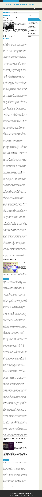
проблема (18, 184)
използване (22, 321)
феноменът (22, 244)
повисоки (25, 161)
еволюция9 (20, 308)
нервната (18, 141)
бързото (14, 51)
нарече (4, 352)
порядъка (10, 167)
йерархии (7, 328)
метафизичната (9, 345)
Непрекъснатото (13, 475)
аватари (4, 43)
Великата (23, 52)
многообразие (23, 346)
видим (7, 290)
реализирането (20, 199)
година (17, 68)
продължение (9, 186)
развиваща (4, 398)
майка (21, 115)
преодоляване (18, 386)
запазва (9, 87)
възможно (11, 295)
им (3, 96)
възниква (24, 295)
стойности (15, 414)
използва (18, 321)
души (6, 77)
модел (16, 122)
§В (9, 281)
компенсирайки (14, 107)
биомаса (18, 286)
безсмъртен (5, 45)
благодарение (5, 287)
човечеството (10, 254)
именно (11, 96)
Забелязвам (12, 84)
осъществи (25, 155)
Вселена (7, 294)
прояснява (14, 191)
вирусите (20, 290)
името (14, 96)
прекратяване (10, 386)
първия (20, 193)
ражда (4, 196)
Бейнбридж (9, 46)
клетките (12, 333)
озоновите (24, 476)
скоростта (6, 215)
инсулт (22, 97)
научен (25, 132)
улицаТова (22, 423)
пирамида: (4, 376)
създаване (25, 225)
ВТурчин (23, 58)
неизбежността (13, 354)
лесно (11, 339)
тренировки (18, 237)
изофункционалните (14, 94)
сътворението (15, 417)
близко (4, 50)
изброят (10, 90)
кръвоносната (9, 113)
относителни (19, 373)
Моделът (14, 347)
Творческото (8, 421)
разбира (6, 196)
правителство (7, 383)
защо (6, 88)
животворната (17, 83)
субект (23, 414)
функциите (7, 248)
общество (24, 363)
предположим (22, 384)
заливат (24, 85)
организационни (20, 152)
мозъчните (15, 123)
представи (16, 385)
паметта (10, 160)
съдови (19, 225)
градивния (22, 300)
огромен (25, 148)
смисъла (25, 410)
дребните (9, 76)
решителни (12, 481)
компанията (9, 107)
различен (4, 197)
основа (12, 154)
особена (14, 155)
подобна (7, 164)
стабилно (16, 482)
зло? (6, 319)
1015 (21, 40)
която (23, 110)
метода (16, 345)
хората (7, 430)
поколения (18, 378)
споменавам (23, 218)
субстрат (4, 224)
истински (9, 101)
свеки (10, 209)
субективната (25, 223)
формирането (14, 247)
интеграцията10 (5, 326)
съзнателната (19, 416)
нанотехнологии (11, 128)
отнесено (15, 373)
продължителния (19, 186)
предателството (20, 172)
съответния (17, 229)
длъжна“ (22, 303)
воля (17, 57)
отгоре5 (19, 372)
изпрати (22, 94)
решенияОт (21, 203)
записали (11, 87)
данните (6, 70)
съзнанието (11, 228)
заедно (22, 85)
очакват (4, 160)
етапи (5, 82)
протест (8, 395)
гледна (25, 299)
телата (17, 421)
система (24, 408)
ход (3, 430)
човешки (15, 434)
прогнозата (4, 186)
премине (13, 386)
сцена (7, 415)
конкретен (18, 108)
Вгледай (12, 52)
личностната (5, 340)
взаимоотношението (18, 289)
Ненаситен (4, 140)
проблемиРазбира (9, 185)
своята (18, 210)
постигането (18, 168)
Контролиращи (14, 335)
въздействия (5, 59)
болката (13, 50)
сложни (26, 215)
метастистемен (15, 344)
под (16, 377)
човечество (23, 433)
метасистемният (10, 344)
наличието (20, 127)
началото (4, 134)
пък (13, 193)
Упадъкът (15, 424)
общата (13, 363)
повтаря (10, 377)
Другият (20, 306)
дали (3, 70)
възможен (4, 295)
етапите (8, 82)
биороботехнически (11, 49)
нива (23, 358)
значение (10, 89)
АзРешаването (25, 43)
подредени (11, 164)
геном (25, 65)
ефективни (12, 82)
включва (16, 56)
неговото (6, 139)
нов (10, 359)
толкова (11, 422)
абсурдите (16, 462)
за (9, 84)
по (10, 161)
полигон (10, 166)
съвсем (17, 415)
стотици (16, 222)
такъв (24, 232)
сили (23, 212)
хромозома (15, 430)
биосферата (21, 286)
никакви (25, 475)
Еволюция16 (16, 308)
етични (18, 313)
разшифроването (5, 199)
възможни (22, 59)
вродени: (24, 293)
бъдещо (9, 51)
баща (15, 44)
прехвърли (4, 179)
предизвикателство (6, 173)
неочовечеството (20, 140)
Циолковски (20, 251)
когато (14, 104)
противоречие (5, 396)
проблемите (14, 185)
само (13, 205)
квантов (4, 103)
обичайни (10, 476)
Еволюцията (24, 308)
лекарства (13, 114)
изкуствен (22, 91)
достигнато (22, 75)
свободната (24, 404)
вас (9, 52)
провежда (14, 391)
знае (8, 319)
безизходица (5, 463)
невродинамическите (6, 136)
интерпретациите (12, 327)
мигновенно (22, 119)
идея (25, 89)
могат (13, 122)
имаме (7, 96)
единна (13, 78)
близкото (7, 50)
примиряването (24, 180)
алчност (20, 462)
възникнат (15, 296)
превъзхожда (8, 172)
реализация (12, 199)
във (25, 58)
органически (16, 153)
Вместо (19, 463)
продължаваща (17, 392)
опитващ (17, 366)
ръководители (5, 205)
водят (9, 293)
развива (13, 196)
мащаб (24, 341)
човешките (18, 434)
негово (4, 139)
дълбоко (11, 77)
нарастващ (17, 474)
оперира (12, 151)
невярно (12, 353)
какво (24, 101)
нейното (19, 139)
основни (11, 371)
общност (15, 148)
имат (9, 96)
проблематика (22, 184)
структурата (8, 223)
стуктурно (14, 223)
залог (4, 87)
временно (24, 57)
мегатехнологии (12, 117)
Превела (23, 171)
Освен (4, 154)
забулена (18, 315)
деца (3, 72)
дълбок (9, 77)
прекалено (4, 177)
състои (5, 230)
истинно (25, 327)
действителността (5, 303)
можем (4, 123)
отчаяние (4, 477)
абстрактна (13, 281)
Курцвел (25, 113)
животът (11, 315)
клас (3, 104)
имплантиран (17, 96)
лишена (9, 115)
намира (4, 128)
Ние (3, 359)
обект (24, 360)
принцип (12, 390)
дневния (25, 303)
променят (11, 480)
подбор (18, 377)
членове (12, 433)
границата (9, 69)
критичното (5, 113)
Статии (5, 40)
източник (16, 322)
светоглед (11, 404)
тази (14, 232)
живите (9, 83)
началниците (20, 133)
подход (4, 165)
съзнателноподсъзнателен (18, 228)
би (20, 46)
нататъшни (13, 132)
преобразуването (17, 177)
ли (15, 114)
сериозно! (11, 212)
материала (13, 341)
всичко (10, 58)
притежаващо (21, 183)
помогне (17, 166)
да (18, 69)
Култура (16, 113)
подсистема (19, 164)
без (17, 44)
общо (17, 364)
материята (20, 341)
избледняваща (20, 320)
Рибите (14, 204)
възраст (23, 296)
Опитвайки (13, 366)
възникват (8, 296)
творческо (4, 421)
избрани (4, 321)
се (13, 211)
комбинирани (12, 334)
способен (7, 219)
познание (24, 165)
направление (17, 128)
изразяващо (8, 322)
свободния (4, 405)
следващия (14, 215)
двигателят (13, 302)
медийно (19, 117)
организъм (12, 153)
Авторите (9, 43)
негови (21, 353)
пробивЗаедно (8, 184)
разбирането (21, 480)
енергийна (12, 81)
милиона (25, 119)
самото (18, 403)
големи (22, 68)
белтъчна (16, 46)
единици (9, 309)
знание (17, 319)
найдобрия (16, 127)
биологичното (5, 49)
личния (17, 473)
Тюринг (18, 238)
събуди (8, 225)
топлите (24, 236)
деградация (22, 70)
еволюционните (21, 77)
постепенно (11, 168)
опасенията (4, 151)
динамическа (21, 72)
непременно (19, 357)
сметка (8, 217)
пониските (12, 379)
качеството (25, 102)
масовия (10, 116)
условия (16, 242)
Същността (4, 232)
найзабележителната (12, 474)
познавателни (21, 165)
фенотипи (12, 427)
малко (23, 115)
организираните (19, 369)
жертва (26, 82)
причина (25, 183)
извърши (7, 321)
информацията (5, 101)
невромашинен (18, 136)
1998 (23, 40)
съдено (19, 415)
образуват (8, 363)
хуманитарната (8, 250)
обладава (8, 147)
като (17, 102)
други (16, 76)
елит (6, 468)
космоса (21, 110)
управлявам (4, 242)
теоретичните (16, 235)
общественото (20, 363)
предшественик (5, 386)
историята (17, 101)
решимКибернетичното (8, 204)
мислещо (25, 120)
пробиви (12, 184)
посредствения (21, 167)
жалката (14, 468)
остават (20, 155)
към (5, 114)
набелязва (4, 126)
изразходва (21, 470)
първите (17, 193)
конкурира (23, 334)
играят (9, 320)
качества (19, 102)
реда (21, 200)
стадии (4, 414)
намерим (4, 351)
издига (10, 321)
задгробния (9, 85)
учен (14, 243)
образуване (5, 363)
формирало (10, 247)
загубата (24, 84)
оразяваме (9, 152)
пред (17, 172)
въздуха (4, 464)
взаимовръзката (17, 55)
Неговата (18, 353)
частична (4, 433)
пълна (15, 193)
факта (20, 243)
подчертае (13, 165)
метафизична (5, 345)
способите (10, 219)
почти (13, 171)
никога (6, 359)
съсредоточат (5, 417)
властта (16, 463)
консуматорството (14, 109)
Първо (23, 193)
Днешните (6, 305)
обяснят (19, 364)
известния (16, 90)
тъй (4, 423)
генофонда (21, 299)
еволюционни (16, 307)
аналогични (7, 282)
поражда (9, 479)
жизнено (14, 315)
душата (24, 306)
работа (22, 396)
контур (26, 109)
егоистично (8, 78)
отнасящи (12, 373)
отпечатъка (8, 159)
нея (26, 142)
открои (14, 158)
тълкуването (7, 423)
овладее (22, 364)
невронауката (23, 136)
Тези (12, 421)
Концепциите (23, 335)
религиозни (17, 402)
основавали (18, 154)
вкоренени (8, 57)
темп (13, 483)
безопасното (20, 44)
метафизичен (24, 344)
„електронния (15, 40)
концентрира (9, 110)
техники (25, 235)
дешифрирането (7, 72)
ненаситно (8, 140)
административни (17, 43)
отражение (12, 159)
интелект (4, 327)
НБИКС (19, 134)
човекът (6, 254)
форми (7, 247)
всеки (5, 58)
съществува (8, 231)
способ (4, 219)
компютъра (4, 108)
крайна (7, 338)
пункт (11, 193)
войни (16, 57)
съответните (13, 229)
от (26, 476)
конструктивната (5, 335)
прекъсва (8, 177)
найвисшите (13, 350)
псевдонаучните (5, 192)
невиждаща (13, 135)
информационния (17, 100)
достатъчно (4, 75)
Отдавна (21, 372)
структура (4, 223)
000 (17, 40)
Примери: (16, 389)
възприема (4, 62)
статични (12, 414)
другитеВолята (19, 76)
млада (6, 346)
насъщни (7, 132)
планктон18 (11, 376)
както (26, 101)
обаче (18, 360)
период (17, 160)
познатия (11, 378)
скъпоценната (18, 409)
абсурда (13, 462)
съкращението (24, 228)
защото (24, 318)
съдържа (21, 225)
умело (5, 241)
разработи (22, 197)
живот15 (16, 314)
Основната (4, 155)
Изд (6, 91)
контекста (19, 109)
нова (12, 359)
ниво (25, 358)
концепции (19, 335)
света (20, 403)
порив (4, 167)
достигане (10, 75)
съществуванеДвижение (18, 231)
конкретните (22, 108)
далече (20, 301)
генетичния (22, 65)
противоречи (15, 190)
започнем (7, 318)
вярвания (23, 64)
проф (18, 190)
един (11, 78)
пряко (22, 191)
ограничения (9, 365)
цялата (25, 251)
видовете (12, 290)
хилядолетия (19, 249)
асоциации (17, 282)
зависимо (15, 84)
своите (11, 210)
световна (23, 403)
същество (4, 231)
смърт (12, 217)
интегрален (25, 97)
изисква (11, 91)
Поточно (8, 171)
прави (4, 383)
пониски (9, 379)
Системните (14, 409)
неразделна (23, 357)
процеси (4, 191)
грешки (7, 301)
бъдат (26, 50)
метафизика (19, 344)
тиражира (14, 236)
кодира (18, 104)
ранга (9, 199)
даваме (22, 69)
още (6, 160)
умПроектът (11, 241)
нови (6, 145)
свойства (13, 210)
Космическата (9, 337)
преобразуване (12, 177)
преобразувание (22, 177)
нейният (16, 139)
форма (13, 428)
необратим (8, 475)
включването (20, 56)
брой (19, 50)
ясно (7, 256)
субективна (20, 223)
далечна (22, 301)
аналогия (11, 282)
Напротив (4, 129)
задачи (6, 85)
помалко (4, 479)
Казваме (22, 328)
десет (16, 303)
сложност (10, 216)
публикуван (8, 193)
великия (7, 53)
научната (4, 133)
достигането (15, 75)
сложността (14, 216)
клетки (9, 333)
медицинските (23, 117)
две (8, 70)
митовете (9, 121)
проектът (9, 187)
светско (16, 209)
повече (19, 161)
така (15, 232)
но (9, 359)
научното (12, 133)
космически (13, 337)
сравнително (22, 219)
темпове (8, 235)
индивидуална (10, 97)
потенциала (15, 382)
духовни (4, 77)
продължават (13, 392)
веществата (17, 288)
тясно (16, 423)
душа (22, 306)
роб (15, 204)
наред (14, 129)
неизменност (22, 354)
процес (21, 190)
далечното (25, 301)
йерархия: (14, 328)
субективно (4, 415)
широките (15, 435)
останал (20, 371)
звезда (26, 318)
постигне (22, 168)
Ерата (18, 81)
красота (10, 338)
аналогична (12, 44)
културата (19, 113)
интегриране (15, 326)
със (3, 230)
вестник (16, 53)
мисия (16, 120)
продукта (9, 392)
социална (4, 218)
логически (12, 340)
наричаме (16, 129)
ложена (15, 340)
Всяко (18, 58)
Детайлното (19, 303)
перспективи (24, 160)
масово (13, 116)
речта (23, 402)
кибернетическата (10, 331)
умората (8, 241)
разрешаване (13, 198)
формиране (22, 428)
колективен (4, 334)
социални (11, 218)
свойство (12, 405)
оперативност (9, 151)
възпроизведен (18, 62)
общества (16, 363)
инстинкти (19, 97)
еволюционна (12, 307)
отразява (15, 159)
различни (7, 197)
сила (18, 212)
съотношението (22, 229)
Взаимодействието (6, 289)
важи (19, 51)
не (21, 134)
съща (16, 230)
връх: (26, 293)
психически (17, 192)
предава (19, 383)
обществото (5, 148)
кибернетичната (5, 332)
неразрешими (14, 141)
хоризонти (25, 249)
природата (7, 183)
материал (9, 341)
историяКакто (13, 101)
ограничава (5, 365)
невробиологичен (18, 135)
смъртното (8, 411)
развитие (16, 196)
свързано (7, 211)
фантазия (4, 244)
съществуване (12, 231)
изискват (14, 91)
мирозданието (23, 345)
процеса (23, 190)
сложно (7, 216)
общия (12, 364)
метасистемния (5, 344)
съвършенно (16, 225)
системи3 (10, 409)
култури (7, 339)
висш (11, 56)
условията (18, 242)
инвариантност (5, 97)
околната (19, 365)
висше (26, 290)
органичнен (8, 370)
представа (9, 385)
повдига (12, 161)
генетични (18, 65)
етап (3, 82)
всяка (18, 294)
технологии (4, 236)
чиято (10, 433)
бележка (13, 46)
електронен (5, 81)
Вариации (4, 288)
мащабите (23, 116)
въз (26, 58)
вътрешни (17, 64)
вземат (26, 289)
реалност (7, 200)
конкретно (20, 334)
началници (16, 133)
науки (22, 132)
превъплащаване (13, 172)
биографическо (23, 46)
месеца (20, 473)
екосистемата (24, 467)
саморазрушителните (21, 481)
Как (22, 101)
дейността (4, 71)
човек (15, 433)
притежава (17, 183)
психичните (4, 193)
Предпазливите (5, 174)
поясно (26, 382)
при (16, 179)
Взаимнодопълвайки (6, 55)
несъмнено (9, 142)
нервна (9, 358)
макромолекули (19, 340)
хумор (22, 430)
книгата (9, 104)
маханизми (20, 116)
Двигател (10, 302)
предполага (17, 384)
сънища (5, 229)
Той (22, 236)
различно (25, 398)
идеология (22, 89)
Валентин (4, 52)
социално (15, 218)
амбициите (6, 44)
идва (14, 89)
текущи (14, 421)
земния (23, 88)
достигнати (18, 75)
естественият (5, 313)
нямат (16, 360)
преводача (4, 172)
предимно (19, 173)
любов (14, 115)
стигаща (4, 222)
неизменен (18, 354)
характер (11, 249)
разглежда (15, 398)
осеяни (9, 154)
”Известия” (10, 40)
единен (6, 309)
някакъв (7, 360)
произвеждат (16, 187)
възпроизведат (9, 62)
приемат (13, 389)
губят (12, 301)
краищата (4, 338)
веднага (15, 52)
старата (6, 414)
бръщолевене (22, 50)
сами (12, 205)
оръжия (24, 153)
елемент (9, 312)
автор (6, 43)
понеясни (20, 166)
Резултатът (10, 402)
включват (23, 56)
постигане (14, 168)
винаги (6, 56)
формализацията (17, 428)
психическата (13, 192)
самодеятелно (17, 205)
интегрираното (19, 326)
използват (25, 321)
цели (18, 250)
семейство (22, 211)
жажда (23, 82)
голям (24, 68)
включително (11, 463)
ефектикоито (11, 468)
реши (4, 204)
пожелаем (4, 378)
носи (10, 145)
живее (6, 83)
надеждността (16, 126)
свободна (23, 209)
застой (21, 87)
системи (7, 409)
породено (6, 167)
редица (25, 401)
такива (20, 232)
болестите (10, 50)
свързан (25, 210)
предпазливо (10, 174)
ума (3, 241)
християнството (11, 430)
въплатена (18, 63)
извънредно (20, 90)
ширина (12, 435)
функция (20, 429)
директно (25, 72)
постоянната (8, 382)
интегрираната (10, 326)
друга (14, 76)
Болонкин (16, 50)
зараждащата (11, 318)
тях (17, 423)
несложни (21, 141)
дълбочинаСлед (15, 77)
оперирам (15, 151)
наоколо (10, 351)
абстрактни (16, 281)
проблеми (4, 185)
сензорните (5, 212)
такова (22, 232)
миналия (7, 120)
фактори (7, 427)
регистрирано (20, 401)
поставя (8, 168)
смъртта (19, 217)
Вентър (10, 53)
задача (4, 85)
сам (7, 403)
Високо (9, 56)
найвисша (12, 127)
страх (21, 222)
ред (23, 401)
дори (8, 306)
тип (12, 236)
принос (9, 390)
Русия (21, 204)
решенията (25, 203)
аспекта (24, 282)
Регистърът (18, 200)
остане (25, 371)
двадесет (6, 302)
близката (20, 49)
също (7, 232)
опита (8, 366)
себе (14, 211)
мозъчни (11, 123)
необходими (16, 140)
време (22, 57)
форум (22, 247)
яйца (3, 256)
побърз (22, 376)
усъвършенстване (11, 243)
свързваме (11, 211)
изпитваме (18, 94)
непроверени (10, 141)
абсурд (20, 281)
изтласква (19, 95)
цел (11, 250)
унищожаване (15, 241)
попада (7, 479)
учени (17, 243)
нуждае (18, 145)
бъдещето (20, 287)
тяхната (26, 238)
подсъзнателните (24, 164)
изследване (16, 95)
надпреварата (6, 474)
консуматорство (9, 109)
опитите (22, 366)
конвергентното (14, 108)
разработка (4, 198)
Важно (24, 51)
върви (13, 64)
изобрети (8, 94)
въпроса (4, 64)
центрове (4, 251)
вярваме (21, 64)
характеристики (24, 429)
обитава (25, 146)
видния (25, 55)
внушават (4, 293)
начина (9, 134)
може (25, 122)
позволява (7, 378)
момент (18, 123)
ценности (23, 250)
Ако (3, 44)
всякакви (15, 58)
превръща (11, 383)
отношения (4, 159)
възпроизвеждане (23, 62)
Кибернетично (18, 103)
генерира (8, 299)
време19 (21, 293)
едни (6, 467)
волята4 (16, 293)
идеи (15, 89)
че (6, 433)
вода (13, 57)
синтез (22, 408)
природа (4, 183)
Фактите (24, 243)
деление (13, 303)
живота (13, 83)
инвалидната (21, 96)
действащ (7, 71)
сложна (23, 215)
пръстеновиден (18, 191)
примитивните (25, 389)
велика (20, 52)
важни (21, 51)
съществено (22, 230)
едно (17, 78)
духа (24, 76)
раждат (10, 397)
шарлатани (13, 255)
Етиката (16, 313)
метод (13, 345)
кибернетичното (23, 103)
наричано (20, 129)
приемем (4, 180)
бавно (26, 282)
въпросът (10, 64)
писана (9, 161)
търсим (16, 238)
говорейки (8, 68)
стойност (10, 222)
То (17, 236)
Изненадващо (17, 470)
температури (5, 235)
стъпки (18, 223)
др (7, 76)
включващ (4, 57)
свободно (4, 210)
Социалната (8, 218)
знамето (4, 89)
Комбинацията (5, 107)
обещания (22, 146)
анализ (9, 44)
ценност (20, 250)
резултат (7, 402)
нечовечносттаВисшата (14, 142)
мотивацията (24, 123)
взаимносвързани (12, 55)
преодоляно (22, 386)
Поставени (4, 168)
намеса (7, 351)
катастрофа (14, 102)
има (4, 96)
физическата (21, 427)
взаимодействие (21, 288)
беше (19, 46)
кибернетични (10, 332)
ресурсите (8, 481)
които (25, 104)
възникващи (12, 296)
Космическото (17, 337)
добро (13, 305)
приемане (10, 389)
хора (22, 249)
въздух (19, 59)
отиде (6, 373)
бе (3, 283)
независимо (10, 139)
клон (14, 333)
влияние (11, 57)
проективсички (5, 187)
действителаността (15, 71)
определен (19, 151)
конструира (4, 109)
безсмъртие (9, 45)
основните (8, 155)
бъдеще (6, 51)
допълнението (5, 306)
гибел (13, 464)
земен (17, 88)
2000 (25, 40)
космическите (17, 110)
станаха (21, 482)
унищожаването (20, 241)
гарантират (7, 65)
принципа (15, 390)
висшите (13, 56)
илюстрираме (25, 95)
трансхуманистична (13, 237)
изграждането (24, 90)
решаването (5, 203)
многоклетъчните (21, 121)
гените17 (14, 299)
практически (19, 171)
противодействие (10, 190)
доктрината (22, 305)
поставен (25, 167)
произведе (12, 187)
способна (13, 219)
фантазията (8, 244)
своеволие (7, 210)
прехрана (14, 179)
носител (12, 145)
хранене (4, 250)
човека (4, 254)
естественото (25, 81)
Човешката (21, 254)
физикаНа (25, 244)
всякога (21, 294)
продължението (13, 186)
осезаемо (6, 154)
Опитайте (10, 366)
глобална (4, 300)
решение (11, 203)
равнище (4, 397)
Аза (21, 43)
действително (21, 71)
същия (25, 231)
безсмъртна (23, 45)
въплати (22, 63)
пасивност (7, 477)
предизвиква (11, 173)
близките (23, 49)
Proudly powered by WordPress (14, 495)
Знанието (7, 89)
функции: (4, 248)
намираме (7, 128)
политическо (13, 166)
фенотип (9, 427)
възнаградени (20, 295)
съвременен (11, 225)
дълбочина (4, 307)
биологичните (9, 286)
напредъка (16, 351)
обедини (21, 360)
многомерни (5, 122)
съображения (9, 229)
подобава (4, 164)
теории (19, 235)
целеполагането (14, 250)
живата (4, 83)
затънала (23, 87)
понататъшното (5, 379)
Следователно (13, 410)
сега (16, 211)
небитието (9, 135)
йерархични (11, 328)
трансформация (7, 237)
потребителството (14, 479)
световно (8, 404)
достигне (11, 306)
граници (25, 300)
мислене (18, 120)
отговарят (12, 372)
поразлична (23, 379)
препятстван (9, 178)
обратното (21, 147)
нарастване (11, 129)
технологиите (23, 421)
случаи (19, 216)
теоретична (11, 235)
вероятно (13, 288)
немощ (26, 139)
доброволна (16, 305)
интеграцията (21, 325)
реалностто (10, 200)
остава (17, 155)
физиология (16, 427)
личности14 (21, 339)
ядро (22, 435)
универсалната (12, 424)
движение (14, 70)
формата (4, 247)
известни (13, 90)
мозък (6, 123)
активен (4, 282)
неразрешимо (5, 358)
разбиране (10, 196)
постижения (25, 168)
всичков (12, 58)
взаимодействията (11, 289)
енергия (15, 81)
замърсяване (18, 469)
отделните (24, 372)
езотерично (22, 78)
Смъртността (5, 411)
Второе (20, 58)
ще (16, 255)
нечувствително (21, 142)
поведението (16, 161)
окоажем (15, 365)
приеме (23, 179)
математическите (5, 341)
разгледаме (23, 196)
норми (23, 359)
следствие (17, 215)
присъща (11, 183)
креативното (15, 338)
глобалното (5, 68)
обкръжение (5, 147)
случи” (4, 217)
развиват (25, 397)
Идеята (4, 90)
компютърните (9, 108)
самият (9, 403)
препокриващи (5, 178)
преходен (10, 179)
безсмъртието (19, 45)
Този (20, 236)
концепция (4, 337)
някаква (4, 360)
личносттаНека (5, 115)
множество (9, 122)
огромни (21, 476)
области (11, 147)
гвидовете (10, 464)
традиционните (22, 422)
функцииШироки (12, 248)
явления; (22, 255)
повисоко (7, 377)
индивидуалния (15, 97)
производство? (21, 187)
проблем (15, 184)
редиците (24, 200)
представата (12, 385)
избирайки (16, 320)
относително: (24, 373)
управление (25, 241)
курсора (22, 113)
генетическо (15, 65)
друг (12, 76)
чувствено (6, 255)
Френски (24, 247)
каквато (26, 328)
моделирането (22, 122)
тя (19, 483)
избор (24, 320)
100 (19, 40)
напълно (23, 351)
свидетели (14, 404)
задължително (18, 85)
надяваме (20, 126)
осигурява (14, 370)
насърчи (4, 132)
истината (22, 327)
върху (15, 64)
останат (23, 371)
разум (16, 198)
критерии (19, 338)
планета (14, 477)
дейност (26, 70)
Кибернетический (13, 103)
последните (13, 167)
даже (24, 69)
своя (15, 210)
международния (7, 119)
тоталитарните (15, 422)
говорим (14, 68)
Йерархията (18, 328)
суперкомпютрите (19, 224)
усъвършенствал (5, 243)
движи (25, 464)
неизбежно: (9, 354)
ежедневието (9, 467)
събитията (10, 415)
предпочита (14, 174)
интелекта (7, 327)
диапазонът (15, 72)
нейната (14, 139)
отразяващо (19, 159)
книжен (11, 104)
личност (18, 114)
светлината (12, 209)
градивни (18, 300)
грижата (21, 464)
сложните (4, 216)
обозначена (15, 147)
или (22, 95)
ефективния (16, 82)
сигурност (16, 212)
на (3, 474)
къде (3, 114)
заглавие (19, 84)
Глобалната (8, 300)
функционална (17, 248)
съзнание (8, 228)
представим (17, 174)
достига (8, 75)
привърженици (20, 179)
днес (3, 305)
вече (18, 53)
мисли (4, 121)
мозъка (9, 123)
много (18, 121)
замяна (6, 87)
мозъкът (24, 347)
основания (22, 154)
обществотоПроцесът (10, 148)
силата (21, 212)
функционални (22, 248)
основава (15, 154)
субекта (25, 414)
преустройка (19, 178)
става (19, 482)
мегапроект (8, 117)
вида (5, 290)
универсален (7, 424)
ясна (5, 256)
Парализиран (13, 160)
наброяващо (8, 126)
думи (22, 76)
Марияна (7, 116)
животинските (23, 314)
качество (22, 102)
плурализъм (15, 376)
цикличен (16, 251)
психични (24, 192)
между (4, 119)
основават (23, 370)
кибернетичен (8, 103)
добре (10, 305)
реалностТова (15, 200)
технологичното (9, 236)
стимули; (7, 222)
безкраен (7, 283)
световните (4, 404)
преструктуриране (14, 178)
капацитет (10, 102)
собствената (23, 217)
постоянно (11, 382)
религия (20, 402)
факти (22, 243)
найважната (25, 126)
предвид (22, 383)
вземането (23, 289)
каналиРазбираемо (6, 102)
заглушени (4, 469)
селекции (15, 408)
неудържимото (18, 475)
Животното (8, 315)
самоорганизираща (19, 206)
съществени (18, 230)
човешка (8, 434)
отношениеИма (24, 158)
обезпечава (14, 146)
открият (11, 158)
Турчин (10, 238)
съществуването (20, 418)
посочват (17, 167)
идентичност (19, 89)
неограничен (5, 357)
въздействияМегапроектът (11, 59)
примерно (20, 180)
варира (7, 288)
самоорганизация (22, 205)
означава (12, 365)
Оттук (26, 159)
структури (11, 223)
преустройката (24, 178)
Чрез (3, 255)
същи (23, 231)
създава (22, 415)
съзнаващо (4, 228)
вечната (20, 53)
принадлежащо (5, 390)
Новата (4, 145)
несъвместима (5, 142)
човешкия (25, 254)
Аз (20, 43)
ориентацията (20, 153)
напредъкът (20, 128)
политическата (23, 477)
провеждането (22, 185)
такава (18, 232)
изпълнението (5, 95)
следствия (8, 482)
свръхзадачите (21, 210)
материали (17, 341)
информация (22, 100)
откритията (7, 158)
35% (9, 462)
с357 (9, 205)
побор (20, 376)
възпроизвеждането (6, 63)
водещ (7, 293)
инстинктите (13, 325)
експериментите (5, 312)
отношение (20, 158)
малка (23, 340)
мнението (14, 121)
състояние (8, 230)
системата (4, 409)
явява (20, 435)
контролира (23, 109)
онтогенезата (23, 365)
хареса (14, 249)
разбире (19, 397)
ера (14, 312)
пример (17, 180)
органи (12, 152)
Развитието (19, 196)
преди (24, 172)
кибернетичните (15, 332)
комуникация (16, 334)
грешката (4, 301)
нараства (7, 129)
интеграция (17, 325)
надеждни (12, 126)
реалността (16, 401)
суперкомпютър (25, 224)
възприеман (19, 296)
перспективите (5, 161)
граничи (16, 69)
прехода (8, 179)
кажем (21, 101)
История (4, 328)
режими (4, 402)
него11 (15, 353)
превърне (14, 383)
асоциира (20, 282)
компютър (25, 107)
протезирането (5, 190)
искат (20, 327)
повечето (4, 377)
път (24, 193)
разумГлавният (19, 198)
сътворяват (19, 417)
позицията (16, 165)
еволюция (4, 78)
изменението (5, 94)
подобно (21, 377)
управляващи (9, 242)
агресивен (12, 43)
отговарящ (15, 372)
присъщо (14, 183)
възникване (4, 296)
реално (4, 200)
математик (16, 116)
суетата (10, 224)
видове (4, 56)
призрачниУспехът (9, 180)
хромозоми (19, 430)
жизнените (24, 83)
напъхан (26, 351)
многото (4, 347)
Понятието (23, 166)
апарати (14, 282)
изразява (12, 95)
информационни (5, 100)
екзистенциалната (14, 467)
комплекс (18, 107)
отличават (16, 158)
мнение (12, 121)
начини (12, 134)
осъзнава (4, 372)
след (9, 215)
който (23, 333)
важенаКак (24, 287)
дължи (8, 307)
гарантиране (5, 299)
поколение (14, 378)
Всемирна (10, 294)
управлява (22, 424)
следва (11, 215)
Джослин (11, 72)
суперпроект (5, 225)
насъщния (25, 474)
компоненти (22, 107)
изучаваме (19, 322)
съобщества (23, 416)
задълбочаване (11, 469)
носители (15, 145)
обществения (17, 476)
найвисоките (9, 350)
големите (15, 300)
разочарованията (12, 197)
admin (11, 20)
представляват (24, 385)
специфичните (19, 218)
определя (22, 151)
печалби (11, 477)
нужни (23, 145)
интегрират (24, 326)
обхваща (24, 147)
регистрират (5, 481)
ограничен (21, 148)
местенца (18, 119)
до (8, 305)
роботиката (18, 204)
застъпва (22, 469)
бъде (3, 51)
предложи (22, 173)
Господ (7, 69)
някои (25, 145)
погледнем (13, 377)
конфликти (4, 110)
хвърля (16, 249)
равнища (24, 396)
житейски (7, 84)
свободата (20, 404)
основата (25, 154)
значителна (4, 320)
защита (4, 88)
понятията (19, 379)
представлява (22, 174)
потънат (11, 171)
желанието (21, 313)
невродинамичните (13, 136)
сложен (21, 215)
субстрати (7, 224)
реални (24, 199)
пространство (5, 395)
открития (4, 158)
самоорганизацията (6, 206)
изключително (18, 91)
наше (17, 134)
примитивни (20, 389)
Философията (10, 428)
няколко (4, 146)
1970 (8, 462)
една (15, 78)
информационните (11, 100)
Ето (9, 82)
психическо (21, 192)
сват (8, 209)
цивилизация (8, 251)
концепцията (13, 110)
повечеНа (22, 161)
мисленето (21, 120)
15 (22, 40)
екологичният (20, 467)
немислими (23, 139)
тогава (6, 422)
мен (11, 119)
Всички (7, 58)
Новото (21, 359)
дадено (15, 301)
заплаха (14, 87)
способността (18, 219)
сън (3, 229)
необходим (12, 140)
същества (23, 417)
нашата (15, 134)
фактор (4, 427)
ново (8, 145)
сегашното (19, 211)
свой (9, 405)
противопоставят (15, 395)
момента (21, 123)
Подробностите (15, 164)
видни (23, 55)
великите (4, 53)
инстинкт (9, 325)
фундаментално (10, 429)
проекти (23, 186)
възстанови (15, 63)
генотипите (17, 299)
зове (5, 470)
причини (4, 184)
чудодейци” (10, 255)
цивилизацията (12, 251)
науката (16, 132)
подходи (7, 165)
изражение (9, 95)
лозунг (12, 115)
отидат (4, 373)
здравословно (14, 88)
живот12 (13, 314)
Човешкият (25, 434)
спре (13, 482)
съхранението (12, 230)
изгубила (4, 91)
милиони (4, 120)
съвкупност (14, 415)
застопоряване (18, 318)
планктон (8, 376)
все (3, 58)
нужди (26, 359)
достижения (5, 76)
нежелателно (5, 354)
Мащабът (4, 117)
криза (13, 473)
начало (23, 133)
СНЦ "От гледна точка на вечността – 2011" (21, 4)
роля (3, 403)
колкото (8, 334)
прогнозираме (5, 392)
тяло (21, 238)
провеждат (18, 391)
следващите (5, 410)
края (12, 338)
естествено (21, 81)
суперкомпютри (14, 224)
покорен (7, 166)
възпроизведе (13, 62)
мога (11, 122)
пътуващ (19, 396)
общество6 (4, 364)
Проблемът (18, 185)
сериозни (8, 212)
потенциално (20, 382)
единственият (18, 309)
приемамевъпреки (6, 389)
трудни (21, 237)
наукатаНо (19, 132)
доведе (19, 305)
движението (18, 70)
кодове (20, 104)
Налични (23, 127)
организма (4, 153)
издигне (9, 91)
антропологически (24, 462)
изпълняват (4, 322)
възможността (15, 295)
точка (4, 237)
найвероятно (9, 127)
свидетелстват (19, 209)
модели (18, 122)
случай (24, 216)
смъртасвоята (16, 217)
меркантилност (14, 119)
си (26, 481)
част (14, 486)
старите (9, 414)
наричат (23, 129)
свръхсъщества (23, 405)
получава (21, 378)
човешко (4, 435)
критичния (22, 338)
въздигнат (16, 59)
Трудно (24, 237)
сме (5, 217)
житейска (4, 84)
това (18, 236)
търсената (12, 238)
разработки (8, 198)
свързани (4, 211)
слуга (16, 216)
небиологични (5, 135)
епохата (12, 312)
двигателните (11, 70)
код (15, 104)
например (24, 128)
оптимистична (5, 152)
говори (11, 68)
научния (19, 352)
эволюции (18, 255)
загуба (22, 84)
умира (4, 424)
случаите (21, 216)
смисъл (10, 217)
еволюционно (21, 307)
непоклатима (15, 357)
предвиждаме (5, 384)
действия (24, 71)
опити (19, 366)
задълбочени (14, 85)
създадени (11, 416)
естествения (23, 312)
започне (4, 318)
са (10, 205)
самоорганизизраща (12, 206)
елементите (8, 81)
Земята (25, 88)
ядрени (25, 255)
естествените (19, 312)
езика (19, 78)
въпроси (7, 64)
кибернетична (21, 331)
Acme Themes (30, 495)
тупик (7, 238)
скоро (4, 215)
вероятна (12, 53)
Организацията (14, 369)
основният (14, 371)
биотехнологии (16, 49)
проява (14, 396)
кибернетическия (16, 331)
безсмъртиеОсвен (13, 45)
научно (10, 133)
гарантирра (11, 65)
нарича (22, 474)
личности (18, 339)
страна (19, 222)
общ (11, 363)
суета (26, 482)
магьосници (18, 115)
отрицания (23, 159)
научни (7, 133)
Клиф (5, 104)
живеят (6, 314)
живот (11, 83)
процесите (7, 191)
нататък (10, 132)
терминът (22, 235)
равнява (7, 397)
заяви (8, 88)
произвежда (8, 480)
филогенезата (5, 428)
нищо (8, 359)
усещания (12, 242)
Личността (25, 114)
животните (21, 83)
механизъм (18, 345)
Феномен (11, 244)
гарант (4, 65)
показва (4, 166)
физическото (25, 427)
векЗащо (17, 52)
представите (20, 385)
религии (13, 402)
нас (9, 352)
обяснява (18, 148)
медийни (16, 117)
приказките (13, 180)
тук (5, 238)
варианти (7, 52)
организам (15, 152)
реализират (10, 401)
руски (23, 204)
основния (11, 155)
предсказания (5, 385)
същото (10, 232)
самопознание (14, 403)
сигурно (19, 408)
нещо (25, 142)
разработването (17, 197)
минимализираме (12, 120)
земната (20, 88)
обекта (26, 360)
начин (7, 134)
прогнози (21, 391)
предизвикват (15, 173)
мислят (4, 346)
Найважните (5, 127)
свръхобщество (18, 405)
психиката (9, 192)
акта (24, 281)
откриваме (9, 373)
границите (13, 69)
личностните (21, 114)
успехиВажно (23, 242)
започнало (17, 87)
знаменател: (11, 319)
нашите (9, 353)
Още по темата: (6, 38)
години (19, 68)
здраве (11, 88)
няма (6, 146)
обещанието (18, 146)
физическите (7, 486)
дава (19, 69)
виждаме (15, 290)
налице (20, 350)
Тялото (24, 238)
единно (14, 309)
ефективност (20, 82)
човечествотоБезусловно (16, 254)
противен (11, 395)
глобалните (15, 464)
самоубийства (5, 209)
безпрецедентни (24, 44)
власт (14, 463)
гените (11, 299)
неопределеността (10, 357)
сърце (26, 229)
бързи (11, 51)
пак (7, 160)
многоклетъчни (12, 346)
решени (8, 203)
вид (21, 55)
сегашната (8, 408)
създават (8, 416)
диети (18, 72)
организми (8, 153)
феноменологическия (16, 244)
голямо (4, 69)
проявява (10, 191)
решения (18, 203)
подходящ (9, 165)
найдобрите (17, 350)
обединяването (10, 146)
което (23, 104)
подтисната (24, 377)
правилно (15, 171)
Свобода (17, 404)
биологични (5, 286)
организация (25, 152)
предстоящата (19, 479)
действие (11, 71)
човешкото (7, 435)
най (22, 126)
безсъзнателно (5, 46)
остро (22, 155)
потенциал (4, 171)
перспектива (20, 160)
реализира (16, 199)
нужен (21, 145)
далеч (26, 69)
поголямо (16, 477)
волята (20, 57)
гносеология (12, 300)
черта (8, 433)
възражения (11, 63)
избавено (6, 90)
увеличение (23, 483)
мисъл (6, 121)
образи (18, 147)
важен (17, 51)
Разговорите (25, 480)
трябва (4, 238)
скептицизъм (5, 482)
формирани (19, 247)
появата (23, 382)
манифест (4, 116)
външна (25, 296)
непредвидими (5, 141)
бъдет (14, 287)
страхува (23, 222)
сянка (12, 232)
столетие (13, 222)
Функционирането (6, 249)
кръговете (12, 113)
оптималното (5, 369)
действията (10, 303)
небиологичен (24, 134)
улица (20, 423)
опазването (4, 366)
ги (23, 299)
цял (23, 251)
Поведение (25, 376)
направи (13, 351)
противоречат (21, 395)
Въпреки (24, 63)
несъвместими (15, 358)
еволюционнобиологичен (7, 308)
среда (25, 219)
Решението (14, 203)
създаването (5, 416)
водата (21, 463)
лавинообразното (9, 114)
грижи (10, 301)
